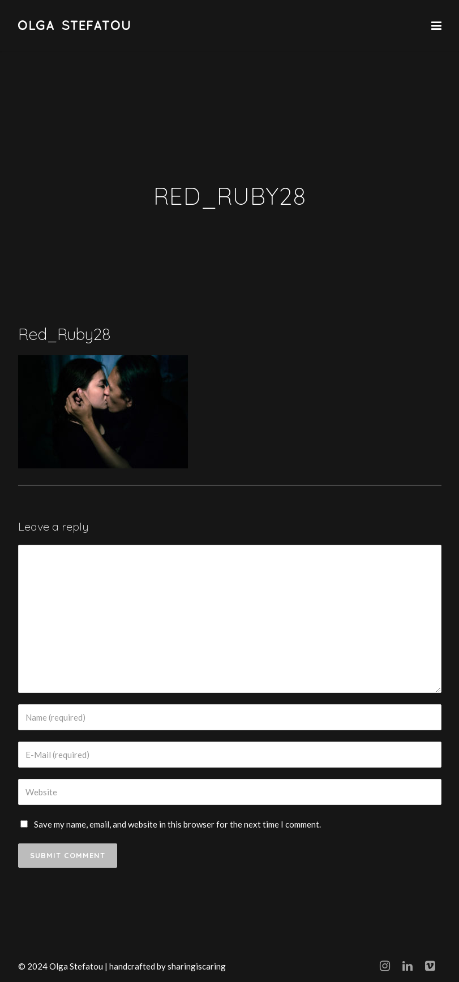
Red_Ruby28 (64, 334)
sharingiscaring (197, 966)
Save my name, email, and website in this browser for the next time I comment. (177, 824)
